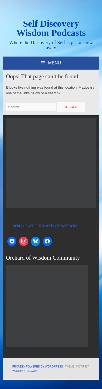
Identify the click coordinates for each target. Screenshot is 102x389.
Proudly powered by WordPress (37, 366)
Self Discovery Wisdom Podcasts (51, 28)
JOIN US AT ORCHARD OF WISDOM (45, 226)
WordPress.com (24, 370)
